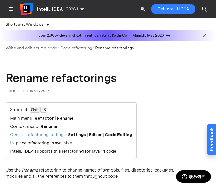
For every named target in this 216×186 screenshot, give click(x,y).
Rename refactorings (114, 48)
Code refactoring (76, 48)
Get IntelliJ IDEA (173, 8)
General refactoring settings (38, 134)
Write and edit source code (31, 48)
